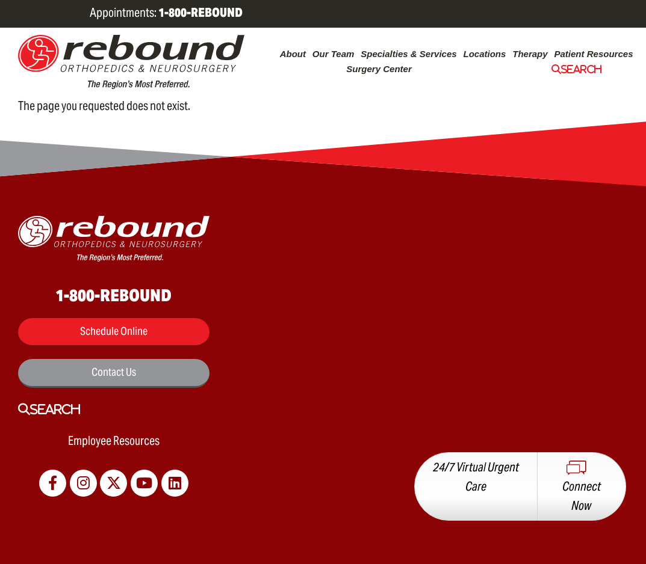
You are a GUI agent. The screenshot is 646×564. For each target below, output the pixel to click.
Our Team (333, 54)
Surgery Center (378, 69)
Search (581, 69)
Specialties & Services (408, 54)
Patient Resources (593, 54)
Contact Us (114, 372)
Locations (484, 54)
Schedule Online (114, 331)
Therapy (529, 54)
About (293, 54)
